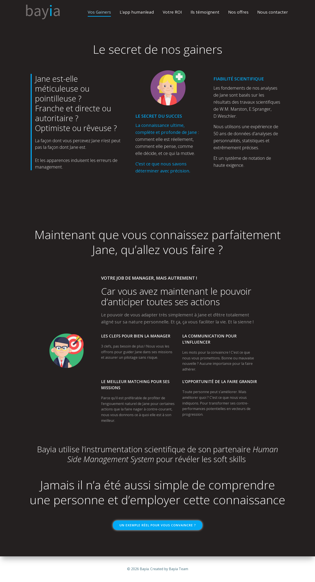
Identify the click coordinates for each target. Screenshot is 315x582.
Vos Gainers (99, 12)
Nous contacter (272, 12)
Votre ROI (172, 12)
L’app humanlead (137, 12)
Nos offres (238, 12)
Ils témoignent (205, 12)
